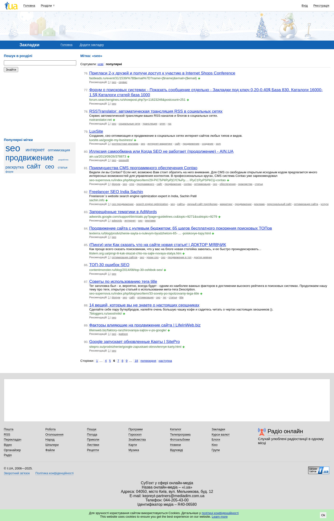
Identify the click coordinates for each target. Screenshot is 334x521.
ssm (218, 143)
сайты (181, 204)
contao (188, 184)
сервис (123, 82)
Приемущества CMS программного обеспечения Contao (143, 167)
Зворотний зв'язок (17, 473)
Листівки (93, 445)
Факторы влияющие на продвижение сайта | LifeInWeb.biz (145, 325)
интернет (35, 149)
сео (49, 166)
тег (164, 297)
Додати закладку (92, 45)
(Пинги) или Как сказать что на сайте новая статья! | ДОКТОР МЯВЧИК (157, 244)
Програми (135, 429)
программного (145, 184)
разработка (63, 160)
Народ (50, 439)
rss (169, 123)
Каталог (175, 429)
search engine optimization (152, 204)
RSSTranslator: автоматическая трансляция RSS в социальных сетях (155, 111)
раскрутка (14, 167)
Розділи (46, 5)
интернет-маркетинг (160, 143)
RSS (7, 434)
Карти (132, 445)
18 (136, 361)
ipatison (123, 333)
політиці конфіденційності (220, 513)
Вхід (305, 5)
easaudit (124, 160)
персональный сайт (279, 204)
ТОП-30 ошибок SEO (109, 264)
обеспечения (227, 184)
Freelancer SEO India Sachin (116, 191)
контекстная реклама (125, 143)
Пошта (8, 429)
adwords (117, 220)
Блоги (216, 439)
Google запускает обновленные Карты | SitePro (134, 341)
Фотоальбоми (180, 439)
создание (207, 143)
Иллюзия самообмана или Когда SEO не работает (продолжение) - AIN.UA (161, 151)
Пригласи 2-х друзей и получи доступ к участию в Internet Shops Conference (162, 73)
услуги (324, 204)
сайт (34, 166)
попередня (148, 361)
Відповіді (176, 450)
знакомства (245, 184)
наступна (165, 361)
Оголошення (54, 434)
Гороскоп (134, 434)
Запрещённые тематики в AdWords (123, 211)
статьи (62, 167)
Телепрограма (180, 434)
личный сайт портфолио (202, 204)
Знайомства (137, 439)
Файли (50, 450)
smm (162, 123)
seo (12, 148)
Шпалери (52, 445)
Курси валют (221, 434)
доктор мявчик (203, 257)
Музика (133, 450)
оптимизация (59, 150)
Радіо (8, 455)
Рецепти (93, 450)
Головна (29, 5)
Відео (8, 445)
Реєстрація (321, 5)
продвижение (29, 157)
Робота (50, 429)
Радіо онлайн (285, 431)
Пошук (91, 429)
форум (9, 171)
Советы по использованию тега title (123, 281)
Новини (175, 445)
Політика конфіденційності (54, 473)
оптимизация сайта (306, 204)
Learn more (220, 516)
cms (131, 184)
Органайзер (12, 450)
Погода (92, 434)
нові (101, 64)
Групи (216, 450)
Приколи (93, 439)
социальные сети (129, 123)
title (181, 297)
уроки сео (153, 257)
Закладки (218, 429)
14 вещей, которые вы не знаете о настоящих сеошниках (144, 305)
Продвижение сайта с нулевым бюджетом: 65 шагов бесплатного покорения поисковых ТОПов (180, 228)
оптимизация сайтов (124, 257)
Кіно (215, 445)
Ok (323, 515)
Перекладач (12, 439)
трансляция (149, 123)
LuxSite (96, 131)
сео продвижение (123, 204)
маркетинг (226, 204)
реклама (259, 204)
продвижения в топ (180, 257)
